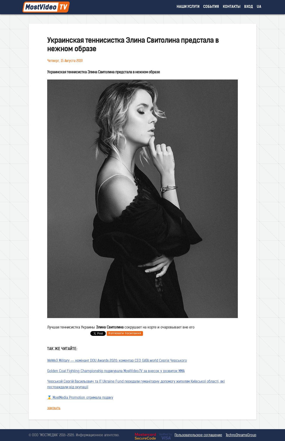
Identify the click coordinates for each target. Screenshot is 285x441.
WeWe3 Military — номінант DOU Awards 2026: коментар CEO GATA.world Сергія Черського (117, 361)
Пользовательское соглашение (198, 435)
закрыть (53, 408)
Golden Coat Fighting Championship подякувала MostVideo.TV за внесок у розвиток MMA (116, 371)
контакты (231, 7)
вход (248, 7)
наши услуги (188, 7)
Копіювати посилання (125, 333)
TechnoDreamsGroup (241, 435)
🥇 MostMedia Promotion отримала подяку (80, 398)
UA (259, 7)
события (211, 7)
